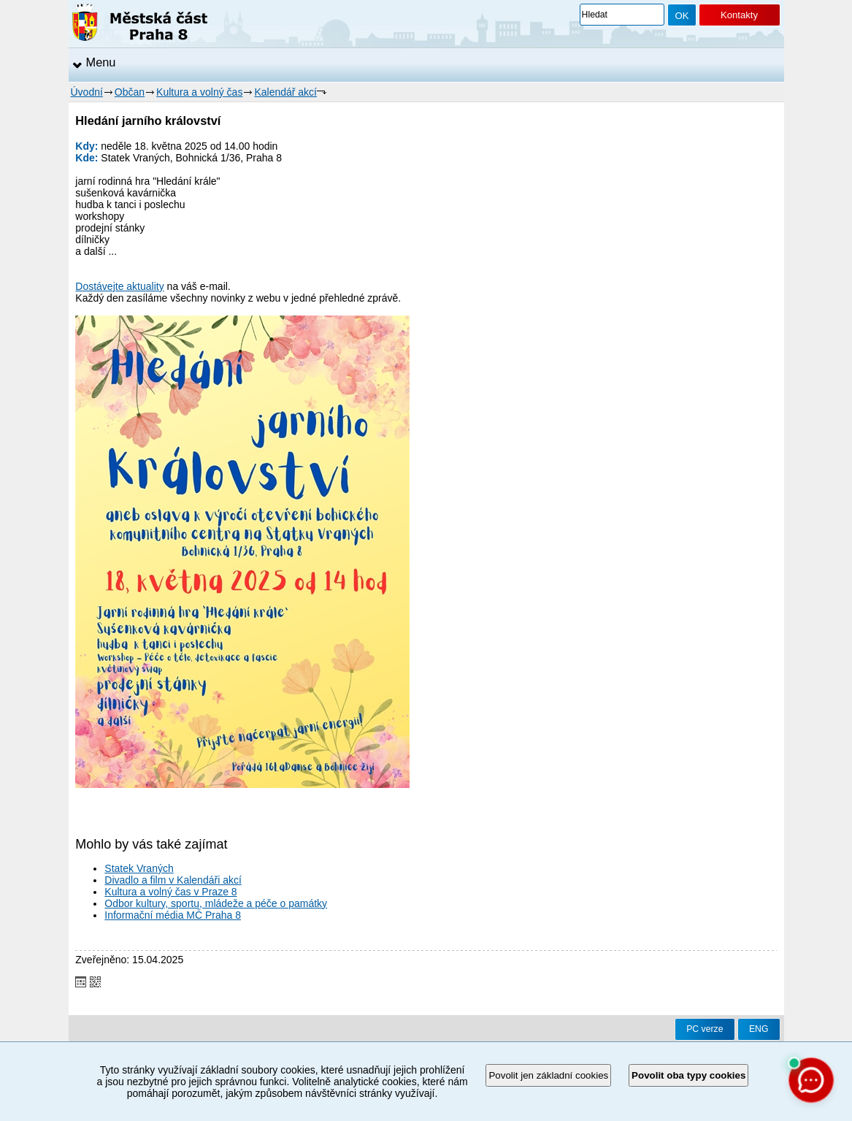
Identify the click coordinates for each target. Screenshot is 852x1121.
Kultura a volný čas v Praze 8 (170, 892)
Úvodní (87, 92)
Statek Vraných (138, 868)
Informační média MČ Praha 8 (172, 915)
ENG (759, 1029)
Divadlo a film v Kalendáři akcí (173, 880)
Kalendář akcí (285, 92)
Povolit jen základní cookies (548, 1075)
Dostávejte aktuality (119, 286)
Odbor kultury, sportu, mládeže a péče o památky (215, 903)
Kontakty (739, 14)
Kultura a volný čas (199, 92)
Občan (130, 92)
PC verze (704, 1029)
